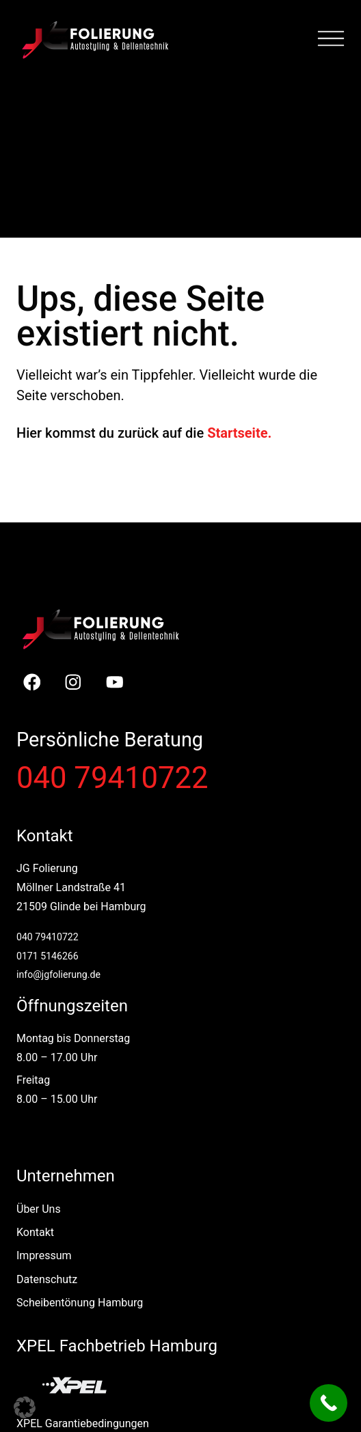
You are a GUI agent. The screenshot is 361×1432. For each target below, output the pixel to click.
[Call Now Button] (328, 1403)
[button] (24, 1407)
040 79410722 (112, 778)
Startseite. (239, 433)
